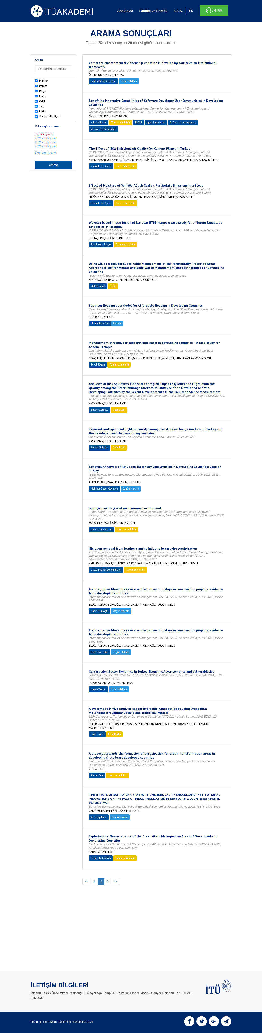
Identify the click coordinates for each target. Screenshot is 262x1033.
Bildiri (42, 111)
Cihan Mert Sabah (101, 858)
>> (115, 881)
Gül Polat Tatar (99, 652)
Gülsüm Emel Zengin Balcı (106, 569)
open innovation (156, 122)
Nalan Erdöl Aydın (101, 166)
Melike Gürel (98, 286)
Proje (42, 91)
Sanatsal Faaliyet (49, 116)
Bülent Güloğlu (99, 409)
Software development (183, 122)
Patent (43, 86)
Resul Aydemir (99, 817)
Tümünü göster (44, 134)
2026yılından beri (46, 138)
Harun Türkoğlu (99, 611)
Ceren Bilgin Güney (102, 529)
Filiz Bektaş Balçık (101, 244)
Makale (43, 81)
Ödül (42, 101)
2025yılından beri (46, 142)
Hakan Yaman (98, 689)
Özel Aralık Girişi (46, 153)
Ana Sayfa (125, 11)
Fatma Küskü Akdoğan (103, 81)
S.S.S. (178, 11)
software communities (103, 129)
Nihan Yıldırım (99, 122)
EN (191, 11)
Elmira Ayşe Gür (100, 323)
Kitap (42, 96)
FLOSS (138, 122)
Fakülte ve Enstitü (153, 11)
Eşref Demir (97, 734)
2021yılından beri (46, 146)
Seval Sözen (98, 364)
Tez (41, 106)
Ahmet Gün (97, 775)
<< (86, 881)
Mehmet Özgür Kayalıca (104, 488)
